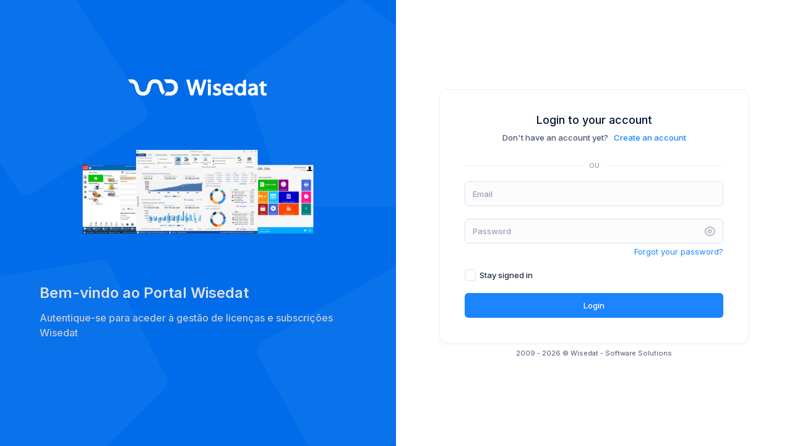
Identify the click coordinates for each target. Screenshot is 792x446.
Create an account (650, 137)
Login (594, 305)
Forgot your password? (678, 251)
